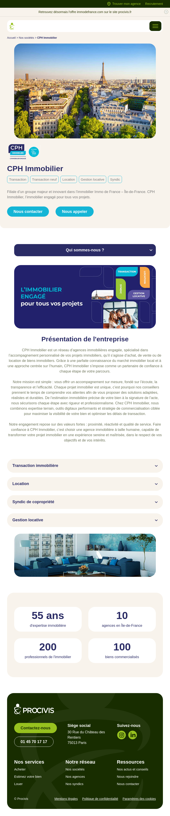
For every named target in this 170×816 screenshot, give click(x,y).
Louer (18, 784)
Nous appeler (74, 211)
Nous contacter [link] (28, 211)
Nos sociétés (26, 37)
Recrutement (154, 4)
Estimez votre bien (27, 776)
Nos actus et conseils (132, 769)
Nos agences (75, 776)
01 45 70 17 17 (34, 742)
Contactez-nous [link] (35, 728)
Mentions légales (66, 799)
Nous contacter (128, 784)
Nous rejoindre (128, 776)
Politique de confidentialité (100, 799)
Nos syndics (74, 784)
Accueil (11, 37)
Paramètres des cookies (139, 799)
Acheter (20, 769)
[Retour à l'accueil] (12, 26)
